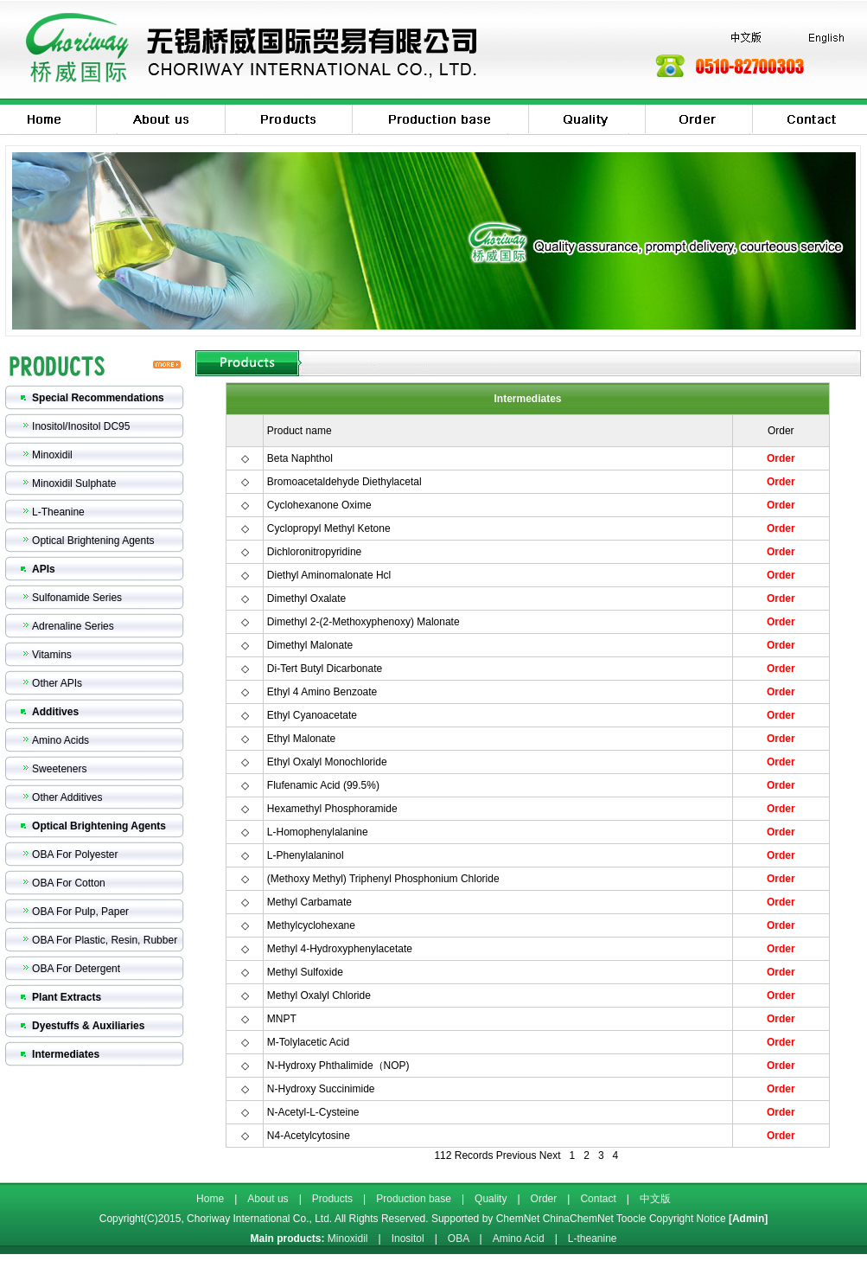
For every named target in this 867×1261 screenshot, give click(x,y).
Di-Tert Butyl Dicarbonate (324, 669)
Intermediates (65, 1054)
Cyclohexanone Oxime (319, 505)
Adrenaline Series (73, 626)
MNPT (281, 1019)
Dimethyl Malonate (310, 645)
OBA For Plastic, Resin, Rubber (104, 940)
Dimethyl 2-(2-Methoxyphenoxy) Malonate (363, 622)
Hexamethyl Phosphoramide (332, 809)
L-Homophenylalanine (317, 832)
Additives (55, 712)
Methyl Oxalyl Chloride (319, 995)
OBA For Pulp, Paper (80, 912)
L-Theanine (58, 512)
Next (550, 1155)
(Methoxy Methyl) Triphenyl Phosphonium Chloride (383, 879)
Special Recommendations (98, 398)
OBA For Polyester (75, 854)
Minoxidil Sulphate (74, 483)
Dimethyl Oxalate (306, 598)
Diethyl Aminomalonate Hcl (329, 575)
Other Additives (67, 797)
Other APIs (57, 683)
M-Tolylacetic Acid (308, 1042)
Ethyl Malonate (301, 739)
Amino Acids (60, 740)
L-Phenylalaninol (305, 855)
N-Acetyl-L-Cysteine (313, 1112)
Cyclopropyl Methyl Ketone (329, 528)
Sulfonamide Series (77, 598)
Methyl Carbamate (309, 902)
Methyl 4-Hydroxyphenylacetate (339, 949)
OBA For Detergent (76, 969)
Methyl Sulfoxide (305, 972)
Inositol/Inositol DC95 (81, 426)
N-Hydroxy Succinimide (321, 1089)
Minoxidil (52, 455)
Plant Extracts (66, 997)
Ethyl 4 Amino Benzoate (322, 692)
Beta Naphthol (300, 458)
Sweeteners (59, 769)
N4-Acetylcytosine (308, 1136)
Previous (516, 1155)
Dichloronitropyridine (314, 552)
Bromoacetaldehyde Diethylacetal (344, 482)
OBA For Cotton (68, 883)
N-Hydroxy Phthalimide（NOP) (338, 1065)
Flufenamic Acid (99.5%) (323, 785)
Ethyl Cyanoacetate (312, 715)
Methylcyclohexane (311, 925)
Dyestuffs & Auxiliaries (88, 1026)
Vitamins (52, 655)
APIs (43, 569)
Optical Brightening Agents (93, 540)
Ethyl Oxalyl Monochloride (327, 762)
